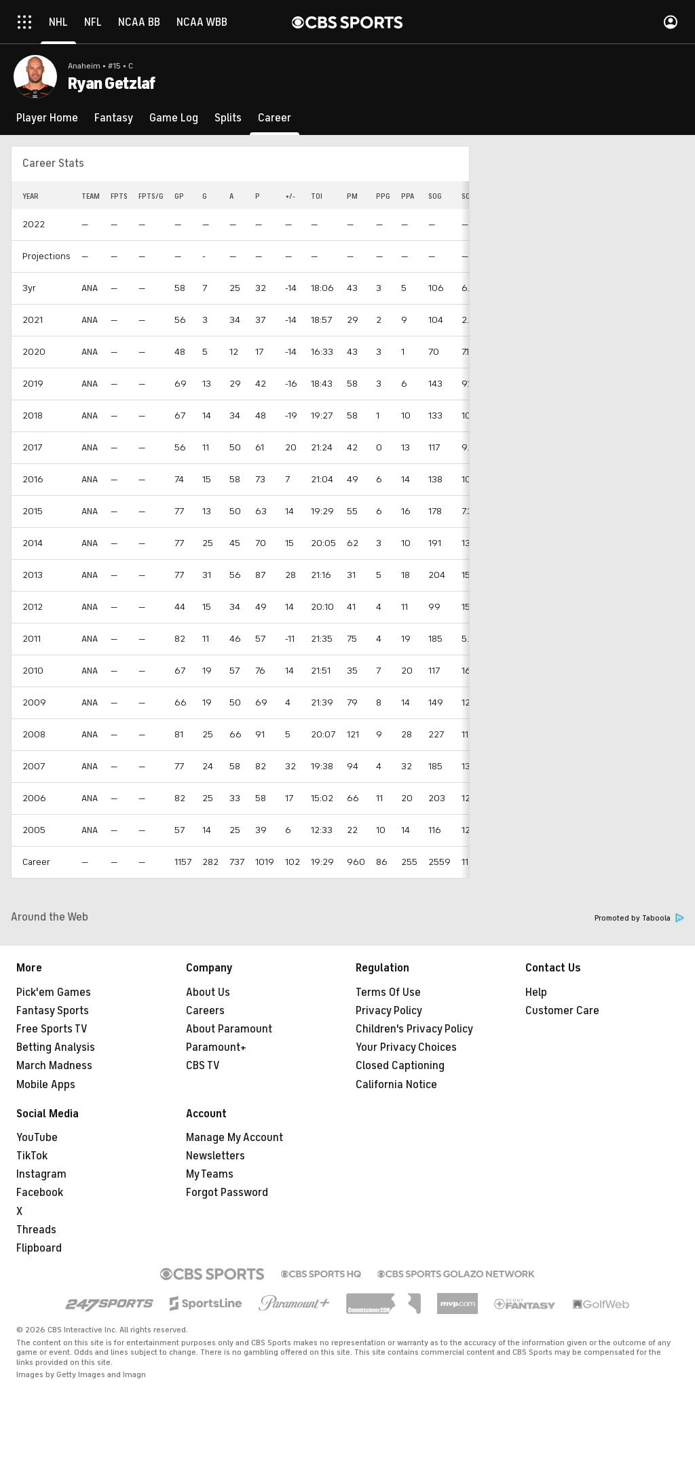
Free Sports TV (52, 1029)
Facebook (39, 1192)
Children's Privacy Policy (414, 1029)
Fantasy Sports (52, 1011)
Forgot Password (227, 1192)
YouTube (37, 1137)
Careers (205, 1011)
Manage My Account (234, 1137)
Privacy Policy (389, 1011)
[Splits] (228, 118)
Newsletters (215, 1156)
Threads (36, 1230)
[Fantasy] (113, 118)
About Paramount (229, 1029)
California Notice (396, 1085)
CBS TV (203, 1066)
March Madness (54, 1066)
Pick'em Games (53, 992)
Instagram (41, 1174)
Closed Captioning (400, 1066)
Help (536, 992)
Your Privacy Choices (406, 1047)
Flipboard (39, 1248)
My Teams (209, 1174)
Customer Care (562, 1011)
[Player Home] (47, 118)
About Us (208, 992)
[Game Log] (173, 118)
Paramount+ (216, 1047)
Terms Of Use (388, 992)
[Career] (274, 118)
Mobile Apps (45, 1085)
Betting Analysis (55, 1047)
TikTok (32, 1156)
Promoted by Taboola (639, 918)
